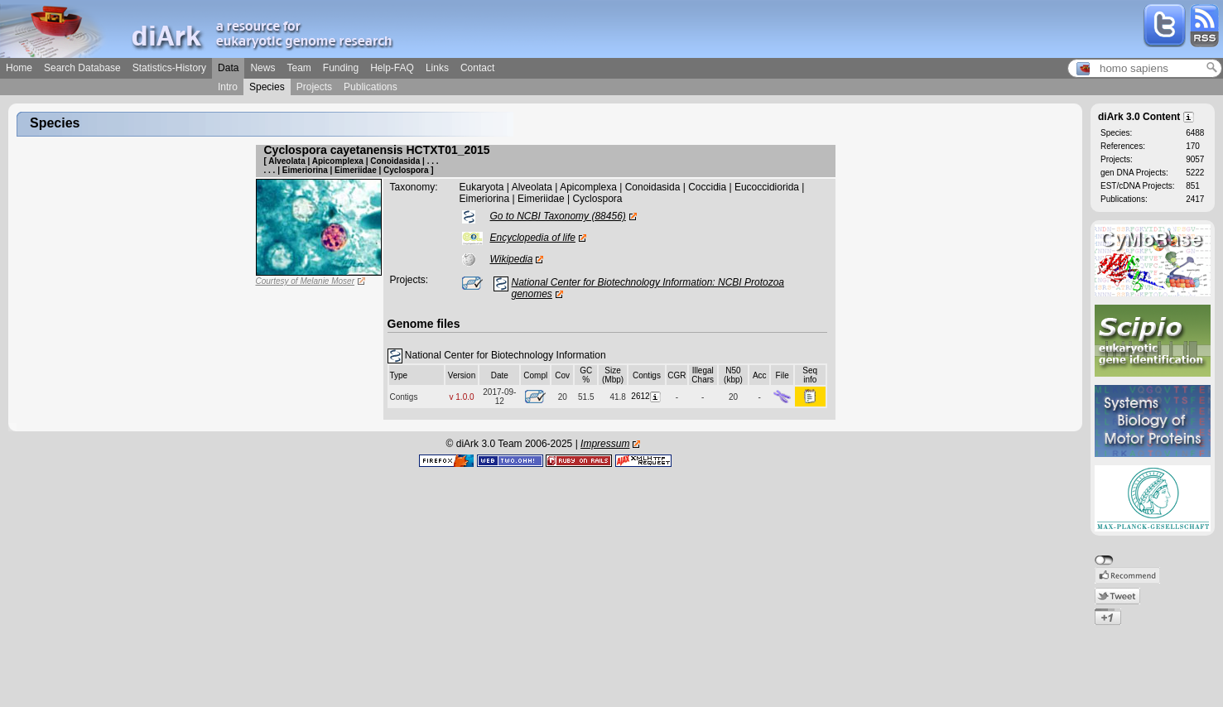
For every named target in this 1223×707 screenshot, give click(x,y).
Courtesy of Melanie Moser (305, 281)
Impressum (604, 444)
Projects (314, 87)
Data (228, 68)
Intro (228, 87)
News (262, 68)
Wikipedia (511, 259)
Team (298, 68)
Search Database (82, 68)
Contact (477, 68)
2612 (646, 396)
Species (267, 87)
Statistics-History (169, 68)
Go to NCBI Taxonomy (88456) (558, 216)
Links (437, 68)
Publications (370, 87)
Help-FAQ (392, 68)
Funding (341, 68)
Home (19, 68)
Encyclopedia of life (532, 237)
